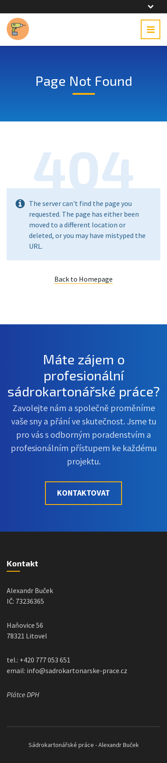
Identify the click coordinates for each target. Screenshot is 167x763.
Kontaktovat (83, 493)
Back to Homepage (83, 279)
